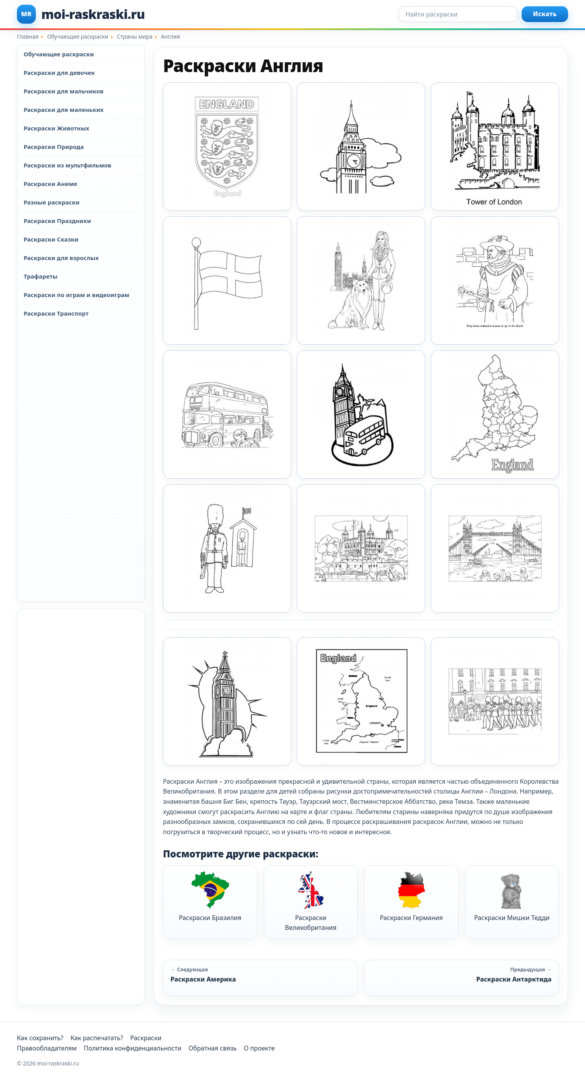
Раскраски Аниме (50, 184)
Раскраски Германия (411, 896)
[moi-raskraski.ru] (81, 14)
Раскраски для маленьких (64, 109)
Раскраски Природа (54, 147)
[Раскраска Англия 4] (227, 548)
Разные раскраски (52, 202)
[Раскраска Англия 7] (227, 701)
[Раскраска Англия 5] (361, 548)
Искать (545, 13)
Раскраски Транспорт (56, 313)
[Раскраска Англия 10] (361, 146)
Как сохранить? (40, 1038)
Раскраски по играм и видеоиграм (77, 295)
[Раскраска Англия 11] (495, 146)
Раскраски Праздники (57, 221)
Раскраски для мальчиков (64, 91)
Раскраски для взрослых (61, 258)
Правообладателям (47, 1048)
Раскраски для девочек (59, 72)
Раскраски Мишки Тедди (512, 896)
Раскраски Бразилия (210, 896)
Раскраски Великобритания (311, 901)
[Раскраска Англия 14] (495, 280)
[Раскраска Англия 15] (227, 414)
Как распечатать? (96, 1038)
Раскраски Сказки (51, 239)
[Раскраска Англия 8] (361, 701)
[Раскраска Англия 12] (227, 280)
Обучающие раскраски (59, 54)
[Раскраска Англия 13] (361, 280)
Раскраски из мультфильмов (67, 165)
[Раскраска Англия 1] (227, 146)
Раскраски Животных (56, 128)
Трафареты (40, 276)
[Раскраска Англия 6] (495, 548)
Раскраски (146, 1038)
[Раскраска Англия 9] (495, 701)
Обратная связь (213, 1048)
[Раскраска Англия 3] (495, 414)
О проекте (259, 1048)
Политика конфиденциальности (132, 1048)
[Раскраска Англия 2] (361, 414)
